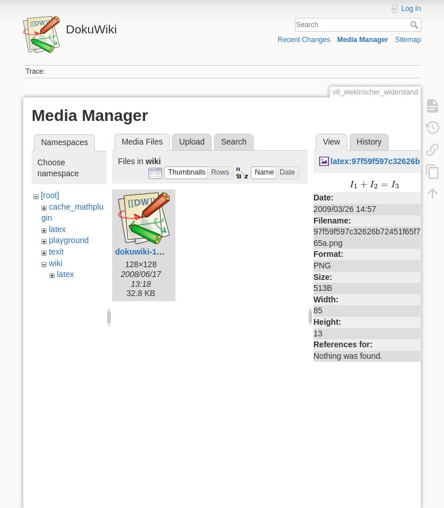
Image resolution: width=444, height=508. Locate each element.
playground (69, 240)
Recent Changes (304, 40)
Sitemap (408, 40)
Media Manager (362, 40)
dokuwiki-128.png (148, 251)
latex (57, 229)
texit (56, 251)
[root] (50, 195)
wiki (55, 263)
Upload (192, 141)
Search (415, 25)
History (369, 141)
